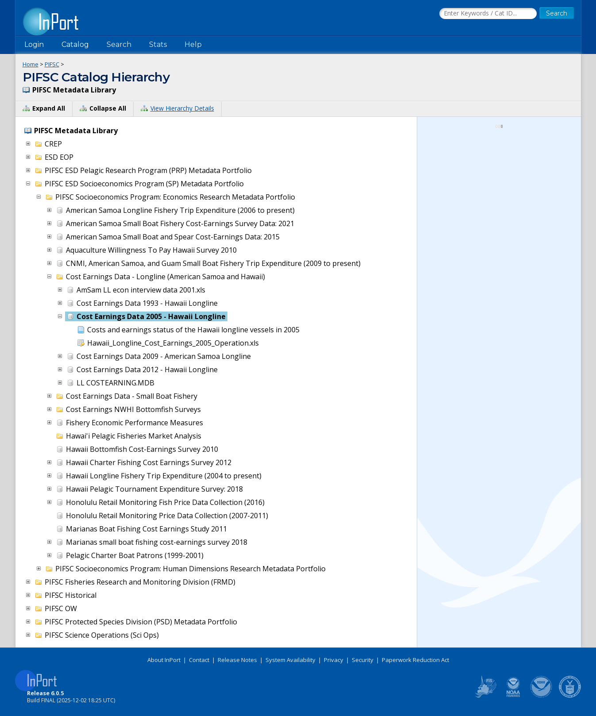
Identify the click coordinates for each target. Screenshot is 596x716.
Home (30, 64)
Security (362, 660)
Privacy (333, 660)
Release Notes (237, 660)
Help (193, 44)
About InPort (164, 660)
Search (119, 44)
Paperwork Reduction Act (415, 660)
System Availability (290, 660)
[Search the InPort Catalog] (488, 13)
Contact (199, 660)
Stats (158, 44)
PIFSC (52, 64)
